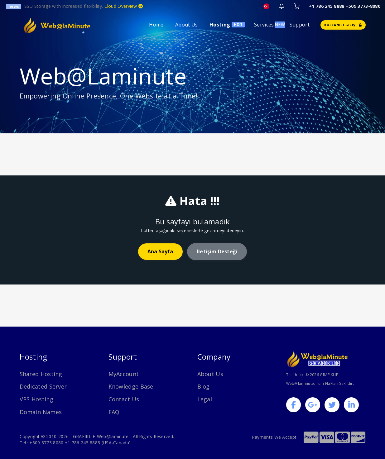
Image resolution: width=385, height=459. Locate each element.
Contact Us (123, 399)
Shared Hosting (41, 374)
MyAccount (123, 374)
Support (300, 24)
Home (156, 24)
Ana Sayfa (160, 251)
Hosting (219, 24)
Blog (203, 386)
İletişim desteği (217, 251)
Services (264, 24)
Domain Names (41, 412)
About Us (186, 24)
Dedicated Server (43, 386)
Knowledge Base (130, 386)
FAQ (114, 412)
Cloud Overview (123, 6)
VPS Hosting (36, 399)
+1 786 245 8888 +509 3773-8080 (344, 6)
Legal (204, 399)
